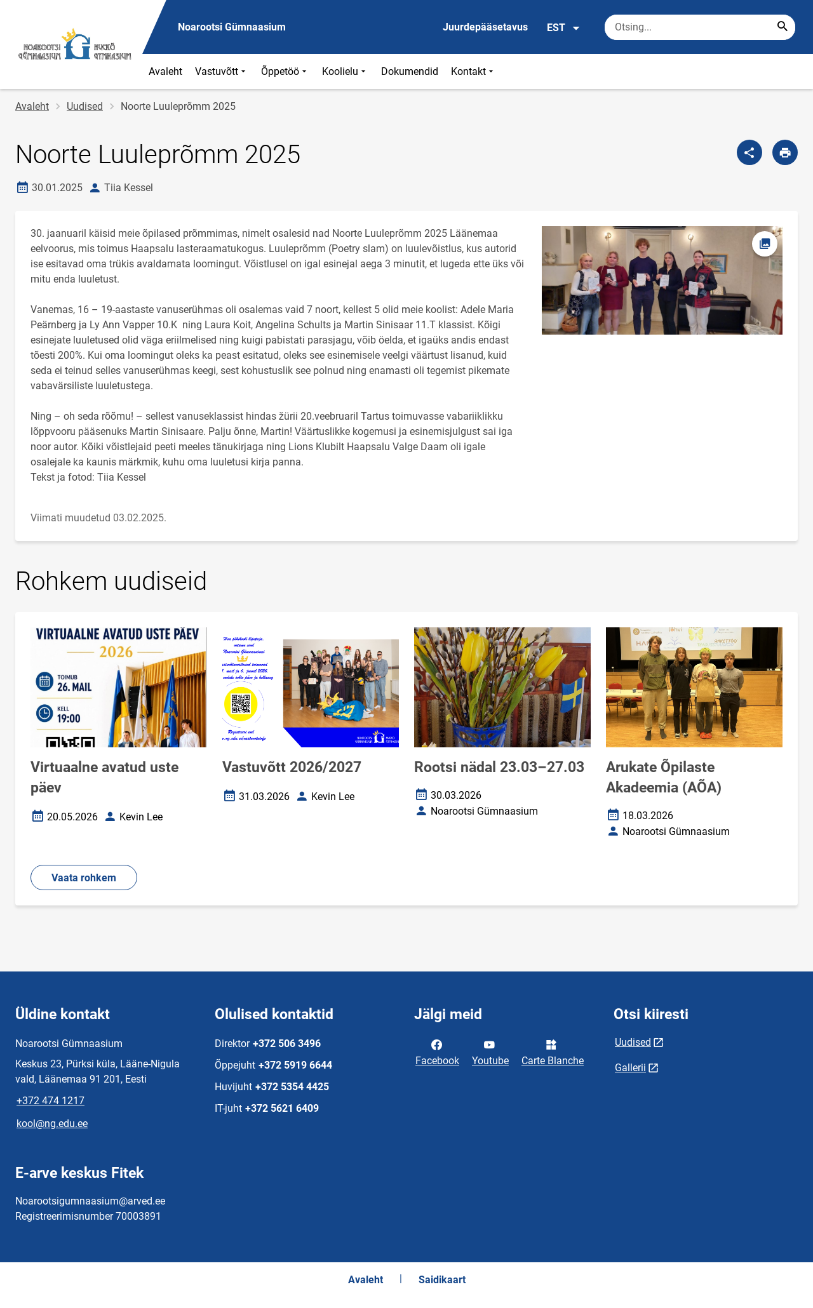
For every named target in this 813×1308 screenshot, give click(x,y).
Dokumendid (409, 71)
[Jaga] (749, 152)
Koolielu (345, 71)
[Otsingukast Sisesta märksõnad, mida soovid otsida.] (700, 27)
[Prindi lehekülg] (785, 152)
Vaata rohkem (83, 878)
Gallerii (630, 1068)
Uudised (85, 106)
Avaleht (165, 71)
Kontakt (473, 71)
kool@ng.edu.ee (52, 1124)
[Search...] (782, 27)
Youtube (490, 1051)
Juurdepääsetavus (485, 27)
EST (564, 28)
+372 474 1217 (50, 1101)
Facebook (437, 1051)
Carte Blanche (552, 1051)
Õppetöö (285, 71)
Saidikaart (442, 1280)
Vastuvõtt (221, 71)
